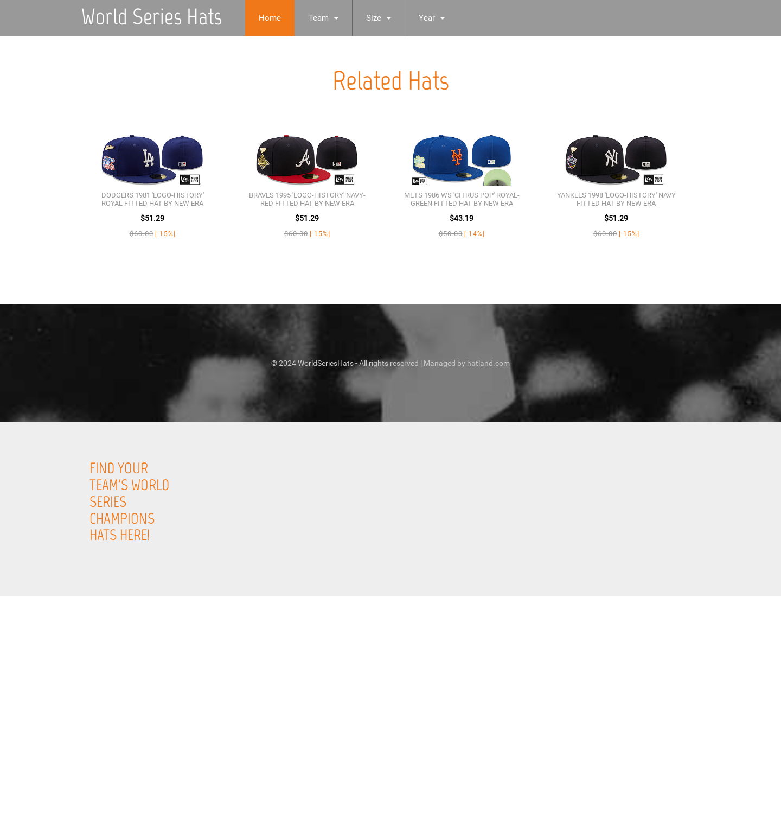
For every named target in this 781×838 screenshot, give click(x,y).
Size (378, 18)
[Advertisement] (325, 759)
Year (432, 18)
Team (323, 18)
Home (270, 18)
